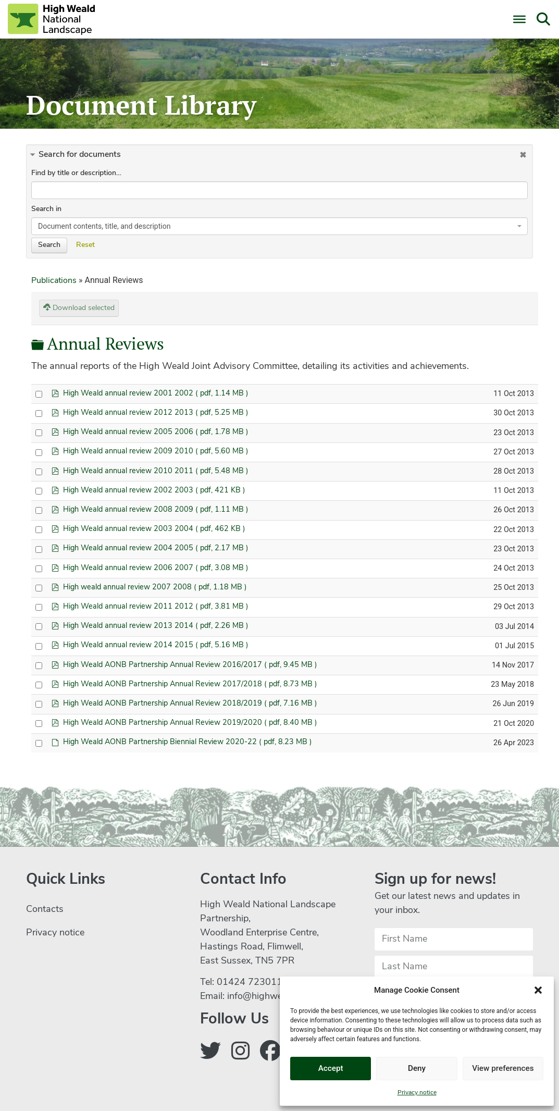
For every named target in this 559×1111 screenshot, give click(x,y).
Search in (46, 209)
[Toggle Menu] (519, 19)
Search (49, 245)
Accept (330, 1068)
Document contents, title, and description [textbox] (104, 226)
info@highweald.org (269, 997)
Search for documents (80, 155)
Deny (417, 1068)
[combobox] (279, 226)
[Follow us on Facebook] (270, 1053)
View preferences (503, 1068)
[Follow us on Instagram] (240, 1053)
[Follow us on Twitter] (210, 1053)
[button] (538, 990)
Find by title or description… (76, 173)
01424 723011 (249, 982)
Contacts (45, 910)
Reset (85, 245)
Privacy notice (417, 1093)
